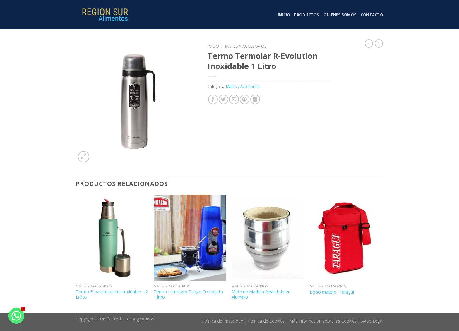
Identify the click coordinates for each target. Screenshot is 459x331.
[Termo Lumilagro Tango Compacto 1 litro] (190, 238)
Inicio (284, 14)
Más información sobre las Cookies (323, 321)
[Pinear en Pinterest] (244, 99)
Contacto (372, 14)
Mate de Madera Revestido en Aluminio (261, 294)
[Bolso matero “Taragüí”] (346, 238)
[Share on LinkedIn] (255, 99)
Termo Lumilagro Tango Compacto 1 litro (188, 294)
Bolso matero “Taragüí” (332, 292)
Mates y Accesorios (246, 46)
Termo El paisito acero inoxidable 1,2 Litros (112, 294)
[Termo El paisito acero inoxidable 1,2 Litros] (112, 238)
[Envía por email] (234, 99)
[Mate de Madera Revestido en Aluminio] (268, 238)
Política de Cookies (266, 321)
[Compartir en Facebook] (213, 99)
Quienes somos (340, 14)
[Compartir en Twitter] (223, 99)
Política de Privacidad (222, 321)
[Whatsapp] (16, 316)
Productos (306, 14)
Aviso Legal (372, 321)
